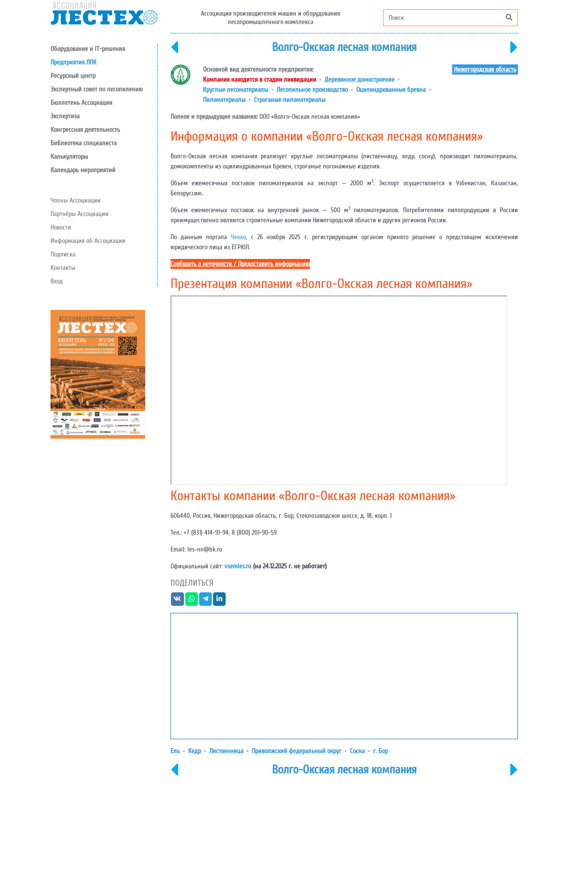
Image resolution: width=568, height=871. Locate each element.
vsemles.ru (237, 566)
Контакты (63, 268)
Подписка (63, 254)
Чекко (238, 237)
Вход (57, 281)
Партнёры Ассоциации (80, 214)
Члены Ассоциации (76, 200)
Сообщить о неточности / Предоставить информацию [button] (240, 264)
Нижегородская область (485, 69)
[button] (104, 76)
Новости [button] (61, 227)
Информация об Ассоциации (88, 241)
